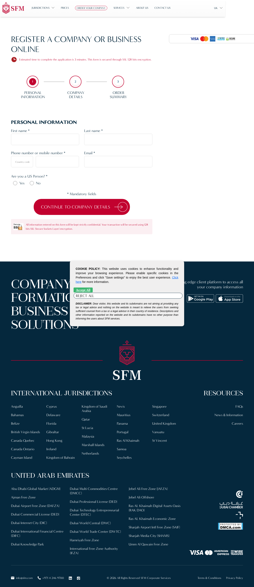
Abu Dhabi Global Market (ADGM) (35, 487)
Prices (75, 7)
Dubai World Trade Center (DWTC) (95, 529)
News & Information (228, 414)
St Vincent (159, 439)
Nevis (121, 406)
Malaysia (88, 435)
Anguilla (17, 406)
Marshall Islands (93, 443)
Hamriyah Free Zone (84, 537)
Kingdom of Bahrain (60, 456)
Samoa (122, 448)
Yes (22, 183)
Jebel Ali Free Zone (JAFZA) (148, 487)
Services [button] (128, 7)
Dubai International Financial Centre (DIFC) (37, 531)
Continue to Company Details (75, 207)
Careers (237, 423)
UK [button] (236, 8)
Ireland (51, 448)
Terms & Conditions (209, 574)
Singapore (159, 406)
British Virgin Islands (26, 431)
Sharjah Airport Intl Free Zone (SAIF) (154, 524)
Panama (122, 423)
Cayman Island (22, 456)
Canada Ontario (22, 448)
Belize (15, 423)
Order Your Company (101, 8)
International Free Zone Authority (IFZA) (94, 547)
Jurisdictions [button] (50, 7)
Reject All (85, 296)
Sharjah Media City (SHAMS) (149, 533)
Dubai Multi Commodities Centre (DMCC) (94, 489)
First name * (20, 130)
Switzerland (160, 414)
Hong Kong (54, 439)
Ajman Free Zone (23, 495)
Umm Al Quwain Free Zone (149, 541)
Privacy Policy (234, 574)
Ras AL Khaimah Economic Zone (152, 516)
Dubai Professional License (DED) (94, 499)
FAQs (239, 406)
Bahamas (17, 414)
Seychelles (124, 456)
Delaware (53, 414)
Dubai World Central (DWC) (90, 520)
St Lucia (87, 427)
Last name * (93, 130)
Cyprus (51, 406)
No (38, 183)
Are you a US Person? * (29, 176)
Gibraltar (52, 431)
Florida (51, 423)
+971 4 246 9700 (51, 574)
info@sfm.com (22, 574)
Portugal (122, 431)
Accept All (83, 290)
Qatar (86, 419)
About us (152, 7)
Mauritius (124, 414)
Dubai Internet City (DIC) (29, 520)
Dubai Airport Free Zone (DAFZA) (35, 504)
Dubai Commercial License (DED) (35, 512)
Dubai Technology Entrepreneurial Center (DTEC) (94, 510)
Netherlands (90, 452)
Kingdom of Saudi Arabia (94, 408)
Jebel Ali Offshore (141, 495)
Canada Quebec (23, 439)
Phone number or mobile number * (38, 153)
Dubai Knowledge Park (27, 541)
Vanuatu (158, 431)
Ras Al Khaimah (128, 439)
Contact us (172, 7)
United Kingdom (164, 423)
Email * (89, 153)
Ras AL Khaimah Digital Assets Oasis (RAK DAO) (155, 506)
